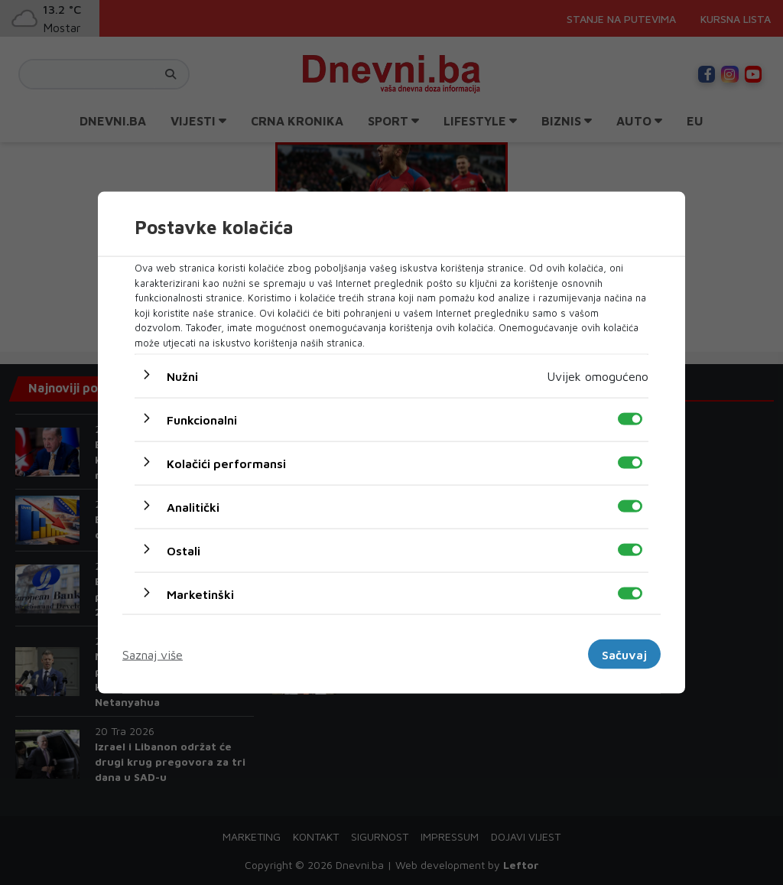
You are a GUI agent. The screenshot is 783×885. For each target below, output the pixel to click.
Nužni (182, 376)
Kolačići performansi (226, 463)
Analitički (193, 507)
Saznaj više (152, 654)
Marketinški (200, 594)
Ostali (183, 551)
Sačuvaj (624, 654)
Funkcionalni (202, 420)
